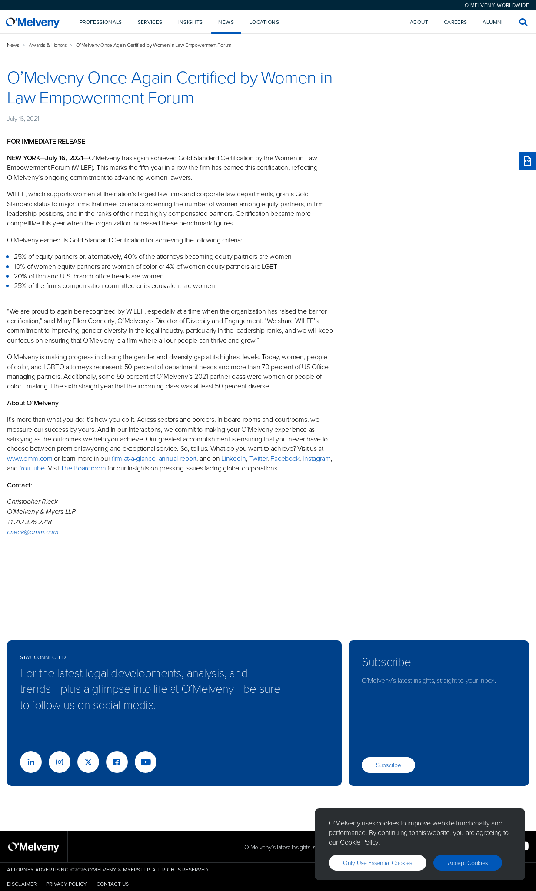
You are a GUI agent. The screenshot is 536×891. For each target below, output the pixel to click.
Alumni (493, 22)
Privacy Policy (66, 884)
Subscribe (388, 765)
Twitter (257, 458)
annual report (177, 458)
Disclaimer (22, 884)
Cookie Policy (359, 842)
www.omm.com (30, 458)
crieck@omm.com (33, 532)
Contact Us (113, 884)
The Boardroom (83, 468)
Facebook (285, 458)
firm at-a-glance (133, 458)
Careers (455, 22)
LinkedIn (233, 458)
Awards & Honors (48, 45)
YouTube (32, 468)
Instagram (316, 458)
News (13, 45)
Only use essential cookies (377, 862)
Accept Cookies (468, 862)
